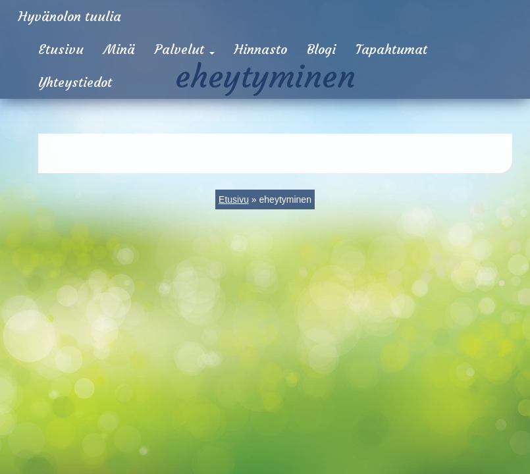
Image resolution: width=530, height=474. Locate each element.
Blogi (321, 49)
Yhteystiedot (75, 82)
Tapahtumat (391, 49)
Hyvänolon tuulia (69, 16)
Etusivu (61, 49)
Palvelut (185, 49)
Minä (119, 49)
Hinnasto (260, 49)
